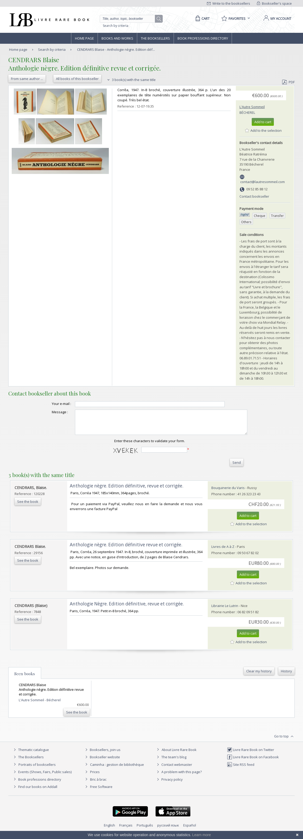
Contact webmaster (173, 769)
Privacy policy (169, 784)
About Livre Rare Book (179, 754)
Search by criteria (115, 25)
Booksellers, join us (102, 754)
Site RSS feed (240, 769)
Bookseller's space (274, 3)
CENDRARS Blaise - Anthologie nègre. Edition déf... (116, 49)
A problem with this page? (178, 776)
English (109, 830)
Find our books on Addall (34, 791)
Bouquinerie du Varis (228, 492)
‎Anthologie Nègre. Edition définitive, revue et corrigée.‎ (127, 608)
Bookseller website (102, 761)
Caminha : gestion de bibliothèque (117, 769)
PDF (288, 82)
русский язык (168, 830)
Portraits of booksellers (37, 769)
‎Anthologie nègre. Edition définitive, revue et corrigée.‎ (126, 490)
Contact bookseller (254, 196)
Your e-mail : (51, 403)
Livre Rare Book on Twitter (250, 754)
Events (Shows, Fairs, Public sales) (42, 776)
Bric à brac (98, 784)
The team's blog (170, 761)
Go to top (284, 741)
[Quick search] (130, 19)
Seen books (24, 678)
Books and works (117, 38)
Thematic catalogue (30, 754)
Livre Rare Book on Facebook (253, 761)
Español (189, 830)
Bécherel (247, 112)
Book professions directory (203, 38)
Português (145, 830)
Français (125, 830)
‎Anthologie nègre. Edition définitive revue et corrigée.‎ (126, 549)
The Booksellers (155, 38)
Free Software (101, 791)
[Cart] (202, 18)
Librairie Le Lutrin (224, 610)
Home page (84, 38)
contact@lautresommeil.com (262, 181)
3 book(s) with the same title (131, 79)
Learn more (201, 835)
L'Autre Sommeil (252, 106)
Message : (49, 412)
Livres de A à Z (222, 551)
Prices (95, 776)
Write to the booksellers (228, 3)
